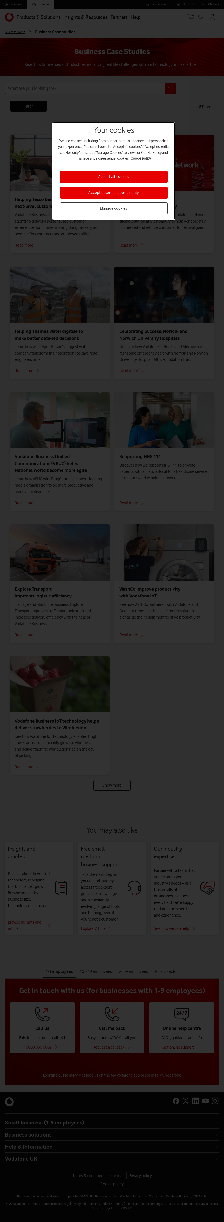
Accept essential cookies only (113, 192)
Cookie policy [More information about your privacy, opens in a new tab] (141, 158)
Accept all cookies (113, 176)
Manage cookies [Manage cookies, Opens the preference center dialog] (113, 208)
